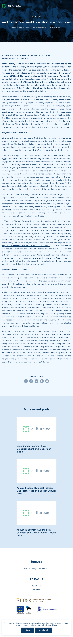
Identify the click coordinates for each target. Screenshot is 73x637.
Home (14, 27)
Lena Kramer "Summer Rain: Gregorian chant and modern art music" (34, 449)
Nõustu (27, 630)
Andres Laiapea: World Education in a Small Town (43, 27)
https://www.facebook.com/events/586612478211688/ (26, 246)
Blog (20, 27)
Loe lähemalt (43, 630)
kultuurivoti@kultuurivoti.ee (36, 569)
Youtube (36, 590)
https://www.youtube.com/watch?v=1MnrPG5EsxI (24, 216)
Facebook (36, 586)
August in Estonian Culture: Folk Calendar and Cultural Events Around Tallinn (36, 532)
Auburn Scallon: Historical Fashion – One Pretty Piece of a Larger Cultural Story (36, 491)
